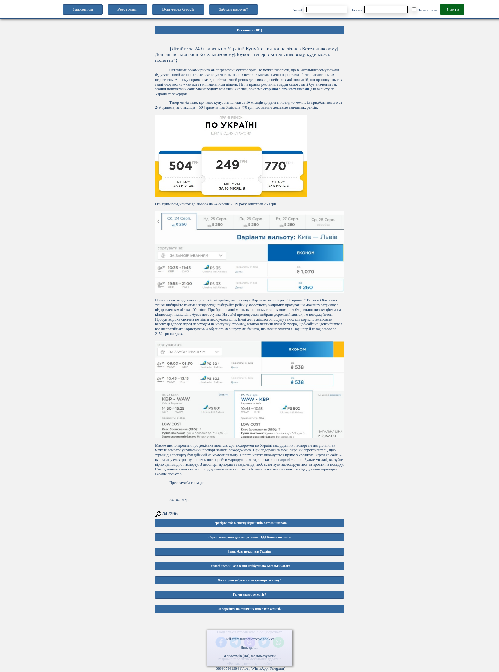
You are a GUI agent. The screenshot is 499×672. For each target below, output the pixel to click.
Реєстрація (127, 9)
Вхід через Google (178, 9)
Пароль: (379, 9)
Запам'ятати (424, 9)
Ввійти (452, 9)
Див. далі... (249, 647)
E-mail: (319, 9)
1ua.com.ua (83, 9)
